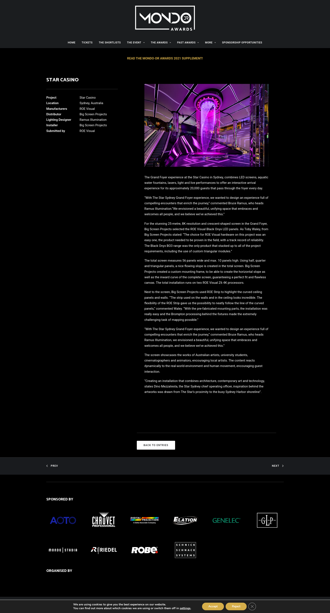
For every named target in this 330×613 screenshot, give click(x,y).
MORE (210, 42)
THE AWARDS (161, 42)
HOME (71, 42)
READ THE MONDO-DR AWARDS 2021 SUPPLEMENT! (165, 58)
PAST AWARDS (188, 42)
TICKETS (87, 42)
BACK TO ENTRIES (156, 445)
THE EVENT (136, 42)
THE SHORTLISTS (110, 42)
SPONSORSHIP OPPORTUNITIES (242, 42)
